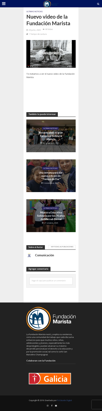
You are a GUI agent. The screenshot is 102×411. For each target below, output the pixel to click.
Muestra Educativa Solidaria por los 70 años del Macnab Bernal (51, 216)
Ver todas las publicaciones (62, 247)
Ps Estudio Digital (64, 400)
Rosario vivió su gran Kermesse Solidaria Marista (51, 136)
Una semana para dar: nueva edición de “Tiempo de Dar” (51, 176)
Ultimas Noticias (34, 11)
